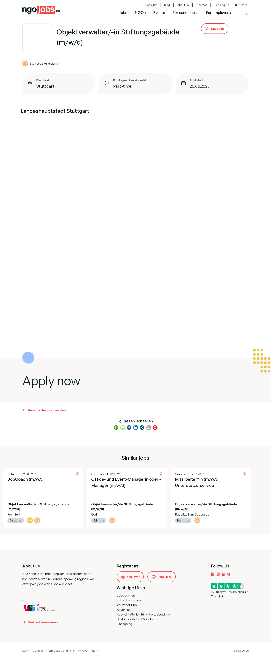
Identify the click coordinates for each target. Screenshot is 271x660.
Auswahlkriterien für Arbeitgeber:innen (144, 614)
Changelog (124, 624)
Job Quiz (151, 5)
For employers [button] (218, 12)
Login (25, 650)
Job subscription (129, 600)
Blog (167, 5)
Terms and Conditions (61, 650)
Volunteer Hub (127, 605)
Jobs (122, 12)
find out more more (43, 622)
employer (133, 576)
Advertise (124, 610)
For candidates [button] (185, 12)
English (224, 5)
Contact (201, 5)
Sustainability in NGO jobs (135, 619)
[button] (116, 427)
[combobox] (222, 5)
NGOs (140, 12)
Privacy (82, 650)
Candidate (164, 576)
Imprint (95, 650)
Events (159, 12)
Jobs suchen (126, 595)
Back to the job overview (47, 410)
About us (183, 5)
